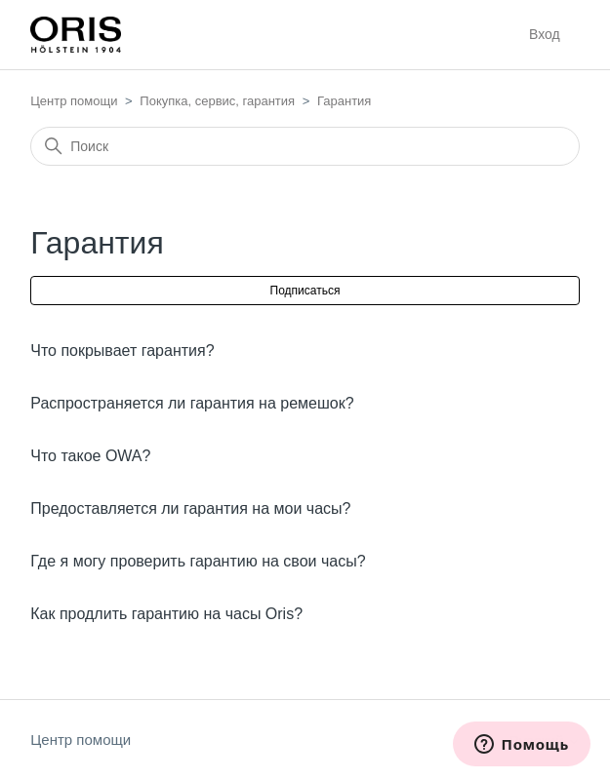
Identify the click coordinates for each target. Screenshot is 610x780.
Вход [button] (544, 34)
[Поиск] (305, 146)
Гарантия (344, 101)
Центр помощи (73, 101)
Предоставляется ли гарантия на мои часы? (190, 508)
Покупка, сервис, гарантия (217, 101)
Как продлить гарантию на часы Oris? (166, 613)
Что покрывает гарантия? (122, 350)
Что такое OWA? (90, 456)
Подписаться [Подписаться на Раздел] (305, 290)
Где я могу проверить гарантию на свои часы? (197, 561)
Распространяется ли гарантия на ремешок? (191, 403)
